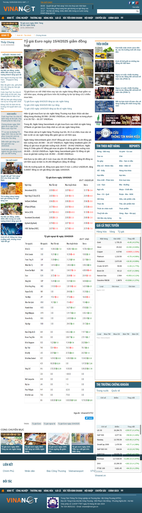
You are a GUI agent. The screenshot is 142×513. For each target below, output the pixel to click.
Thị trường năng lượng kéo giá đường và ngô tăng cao (64, 9)
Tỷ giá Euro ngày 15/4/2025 (68, 424)
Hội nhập (88, 18)
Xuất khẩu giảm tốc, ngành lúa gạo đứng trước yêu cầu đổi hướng (11, 152)
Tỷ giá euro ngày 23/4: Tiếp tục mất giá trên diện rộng (81, 449)
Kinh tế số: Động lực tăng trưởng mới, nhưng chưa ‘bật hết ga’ (11, 239)
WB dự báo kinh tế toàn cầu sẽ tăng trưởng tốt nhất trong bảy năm (128, 104)
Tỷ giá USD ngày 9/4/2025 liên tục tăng (41, 105)
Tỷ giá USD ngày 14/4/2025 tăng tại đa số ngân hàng (48, 108)
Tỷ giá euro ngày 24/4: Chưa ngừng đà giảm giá (58, 449)
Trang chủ (2, 18)
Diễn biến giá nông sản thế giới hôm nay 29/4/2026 (10, 144)
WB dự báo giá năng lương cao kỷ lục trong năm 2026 (11, 101)
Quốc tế (116, 390)
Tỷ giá (121, 231)
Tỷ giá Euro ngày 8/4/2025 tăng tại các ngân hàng (46, 101)
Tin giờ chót (46, 2)
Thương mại (36, 18)
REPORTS (134, 146)
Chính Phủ (8, 471)
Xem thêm (122, 17)
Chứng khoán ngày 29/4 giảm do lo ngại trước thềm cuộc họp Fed (10, 126)
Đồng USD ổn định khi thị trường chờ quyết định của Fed (11, 107)
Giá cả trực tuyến (108, 226)
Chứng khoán (41, 35)
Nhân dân (30, 471)
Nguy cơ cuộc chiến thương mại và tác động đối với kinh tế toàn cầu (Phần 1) (128, 90)
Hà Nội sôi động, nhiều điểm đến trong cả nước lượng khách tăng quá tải (64, 12)
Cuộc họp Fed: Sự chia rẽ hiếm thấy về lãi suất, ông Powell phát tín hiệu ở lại (11, 94)
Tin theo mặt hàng (108, 146)
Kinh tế (10, 18)
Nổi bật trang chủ (12, 55)
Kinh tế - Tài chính (24, 35)
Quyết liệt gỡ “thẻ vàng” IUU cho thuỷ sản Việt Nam (63, 6)
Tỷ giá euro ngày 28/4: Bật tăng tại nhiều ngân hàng (34, 449)
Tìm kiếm (135, 7)
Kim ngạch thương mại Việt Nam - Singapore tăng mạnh (11, 80)
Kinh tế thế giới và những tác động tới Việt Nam (127, 62)
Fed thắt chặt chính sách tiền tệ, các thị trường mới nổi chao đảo (128, 50)
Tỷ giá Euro (36, 424)
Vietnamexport (76, 471)
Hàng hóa (48, 18)
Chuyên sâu (100, 18)
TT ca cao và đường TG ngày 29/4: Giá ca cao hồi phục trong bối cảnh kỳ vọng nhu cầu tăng (11, 135)
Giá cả (58, 18)
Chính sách (113, 18)
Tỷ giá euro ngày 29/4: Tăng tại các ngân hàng (31, 24)
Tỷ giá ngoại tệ (49, 424)
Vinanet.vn (100, 475)
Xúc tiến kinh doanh (72, 18)
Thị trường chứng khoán (113, 385)
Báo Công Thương (56, 471)
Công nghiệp (22, 18)
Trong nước (103, 390)
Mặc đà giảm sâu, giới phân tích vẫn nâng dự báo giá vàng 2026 (11, 87)
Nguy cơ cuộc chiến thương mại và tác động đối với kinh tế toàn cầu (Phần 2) (128, 77)
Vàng (112, 231)
